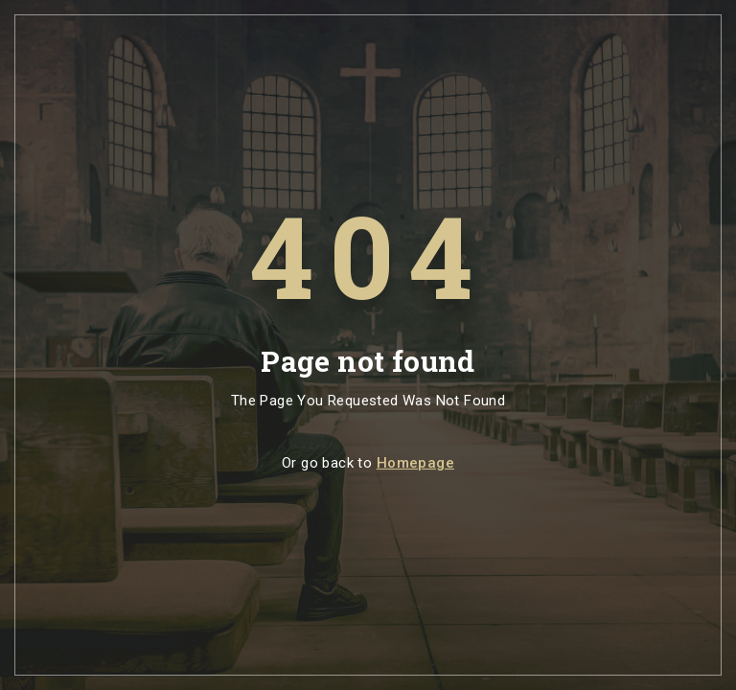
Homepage (415, 463)
